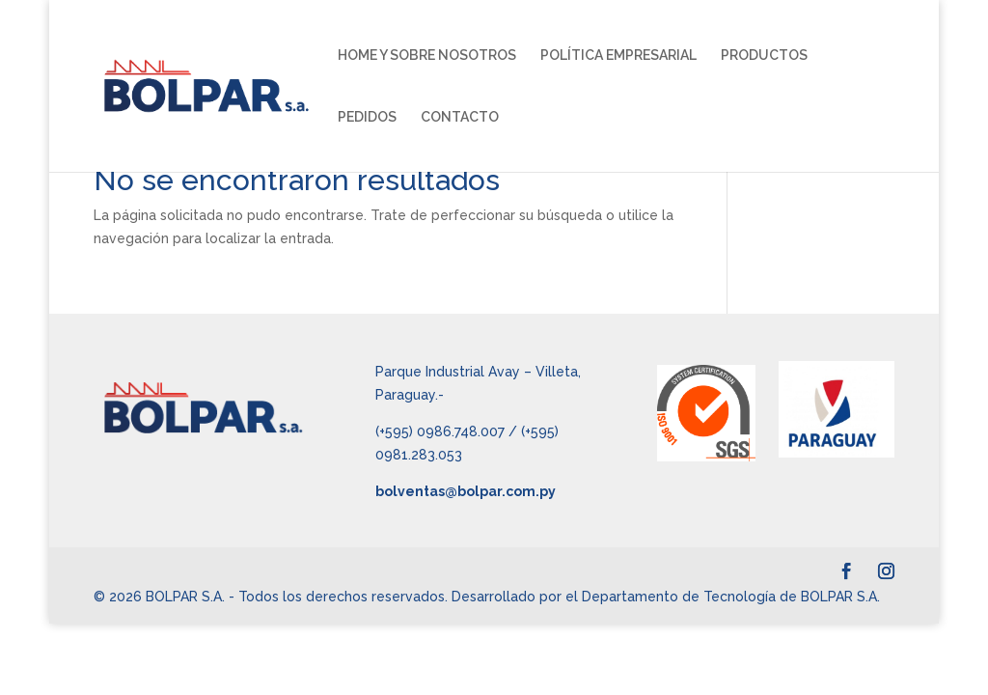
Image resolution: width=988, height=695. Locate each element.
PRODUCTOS (764, 55)
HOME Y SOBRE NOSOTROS (427, 55)
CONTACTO (460, 117)
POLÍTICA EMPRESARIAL (618, 55)
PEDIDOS (367, 117)
